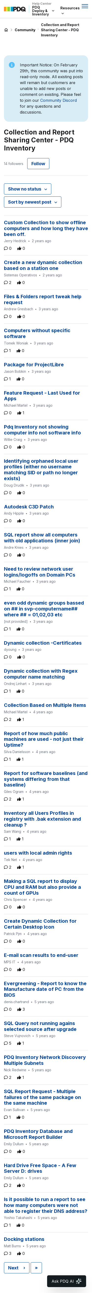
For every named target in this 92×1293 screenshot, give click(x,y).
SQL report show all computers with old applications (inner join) (42, 538)
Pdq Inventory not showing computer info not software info (42, 430)
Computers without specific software (37, 333)
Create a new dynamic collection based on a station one (43, 265)
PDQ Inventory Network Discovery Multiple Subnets (45, 1060)
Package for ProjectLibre (34, 365)
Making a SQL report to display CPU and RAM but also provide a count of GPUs (42, 887)
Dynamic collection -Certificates (43, 643)
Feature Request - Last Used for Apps (42, 396)
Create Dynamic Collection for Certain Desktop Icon (40, 924)
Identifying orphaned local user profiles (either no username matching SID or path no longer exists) (41, 469)
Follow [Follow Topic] (38, 163)
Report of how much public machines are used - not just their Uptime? (44, 739)
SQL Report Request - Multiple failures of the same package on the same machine (42, 1097)
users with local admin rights (38, 853)
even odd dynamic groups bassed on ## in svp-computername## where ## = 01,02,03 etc (44, 609)
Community (25, 30)
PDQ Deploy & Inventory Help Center (6, 30)
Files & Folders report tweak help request (42, 299)
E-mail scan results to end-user (41, 955)
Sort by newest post (30, 202)
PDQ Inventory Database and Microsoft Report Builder (38, 1134)
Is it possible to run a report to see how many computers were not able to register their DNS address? (45, 1205)
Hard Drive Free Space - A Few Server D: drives (40, 1168)
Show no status (25, 189)
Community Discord (58, 100)
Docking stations (24, 1239)
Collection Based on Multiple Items (45, 705)
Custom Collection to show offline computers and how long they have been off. (46, 228)
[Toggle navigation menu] (85, 6)
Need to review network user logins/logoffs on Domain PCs (39, 572)
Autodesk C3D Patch (29, 507)
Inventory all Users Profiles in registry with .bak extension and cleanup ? (42, 819)
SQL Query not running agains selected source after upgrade (40, 1026)
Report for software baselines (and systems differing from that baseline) (46, 779)
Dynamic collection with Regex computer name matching (41, 674)
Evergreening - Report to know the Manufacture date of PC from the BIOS (45, 989)
